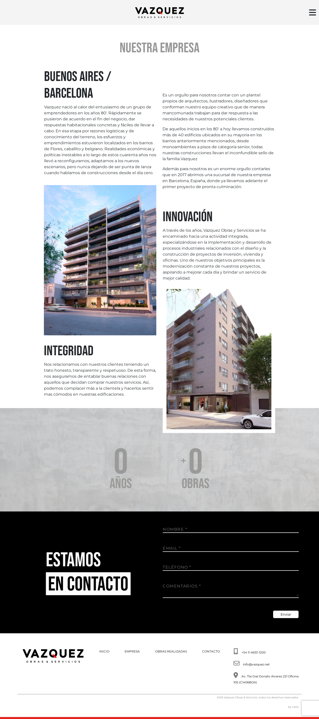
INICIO (104, 651)
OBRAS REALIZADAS (171, 651)
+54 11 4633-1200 (253, 652)
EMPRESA (132, 651)
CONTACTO (211, 651)
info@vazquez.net (256, 664)
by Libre (293, 707)
